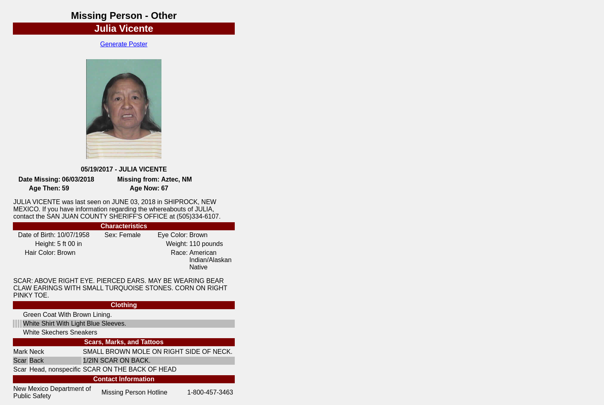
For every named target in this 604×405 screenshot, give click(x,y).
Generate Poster (123, 44)
